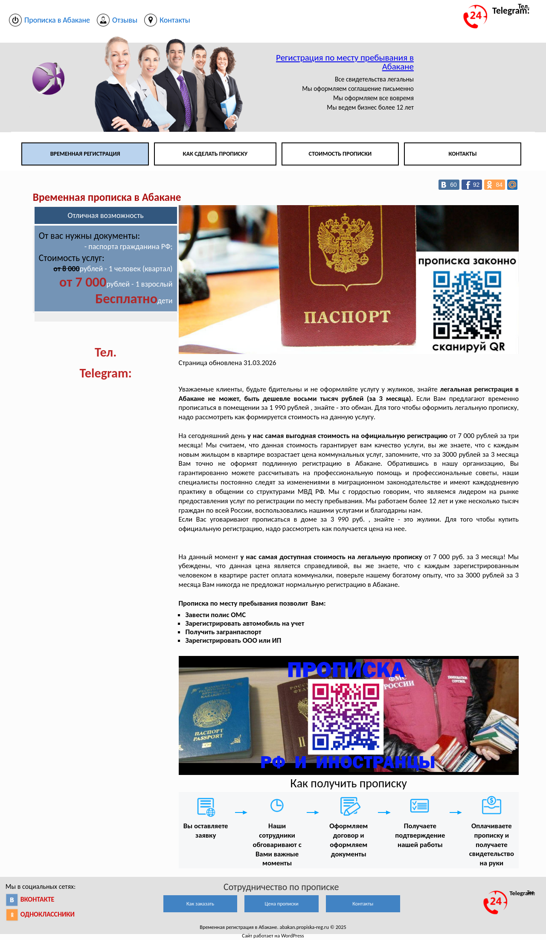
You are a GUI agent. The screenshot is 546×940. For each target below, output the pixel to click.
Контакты (462, 153)
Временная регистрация (85, 153)
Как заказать (200, 903)
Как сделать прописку (215, 153)
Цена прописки (282, 903)
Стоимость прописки (340, 153)
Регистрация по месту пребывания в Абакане (345, 62)
